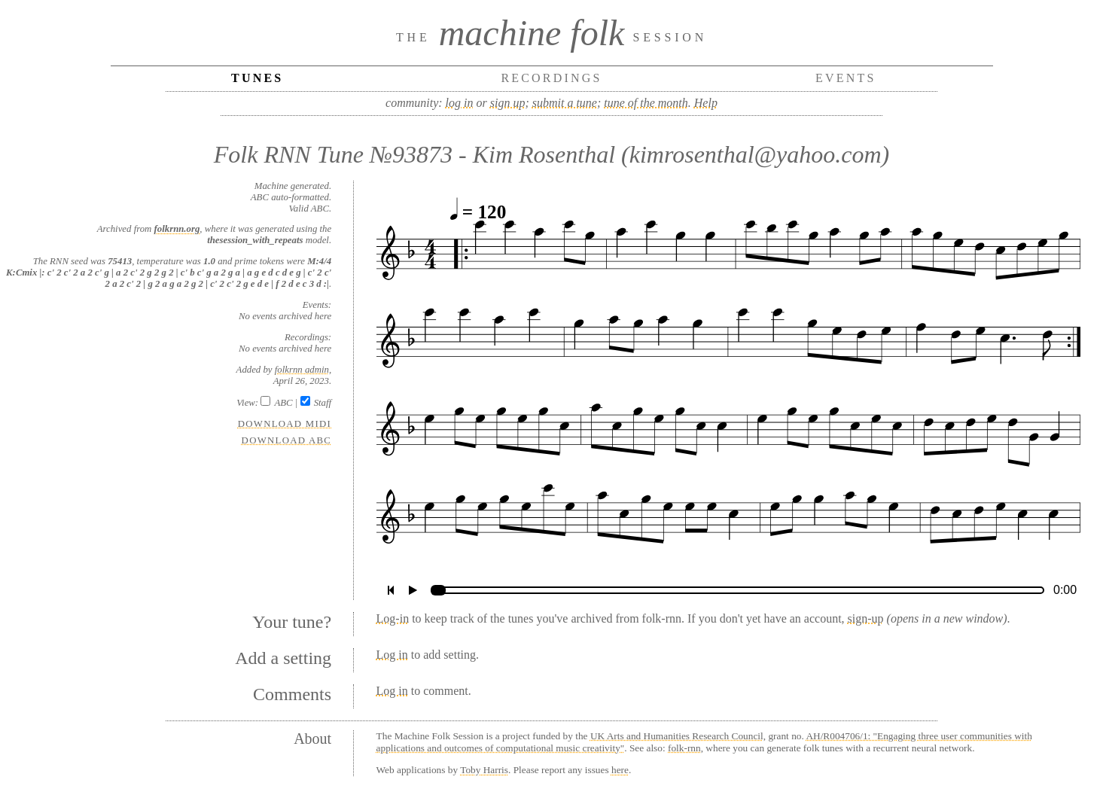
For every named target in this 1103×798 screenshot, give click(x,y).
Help (706, 102)
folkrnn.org (177, 229)
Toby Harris (484, 769)
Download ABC (287, 440)
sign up (508, 102)
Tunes (257, 78)
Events (845, 78)
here (620, 769)
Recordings (551, 78)
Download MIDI (284, 424)
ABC (283, 402)
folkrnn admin (302, 369)
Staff (322, 402)
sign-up (866, 618)
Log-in (393, 618)
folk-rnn (684, 748)
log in (460, 102)
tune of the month (646, 102)
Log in (392, 654)
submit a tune (564, 102)
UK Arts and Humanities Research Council (676, 736)
